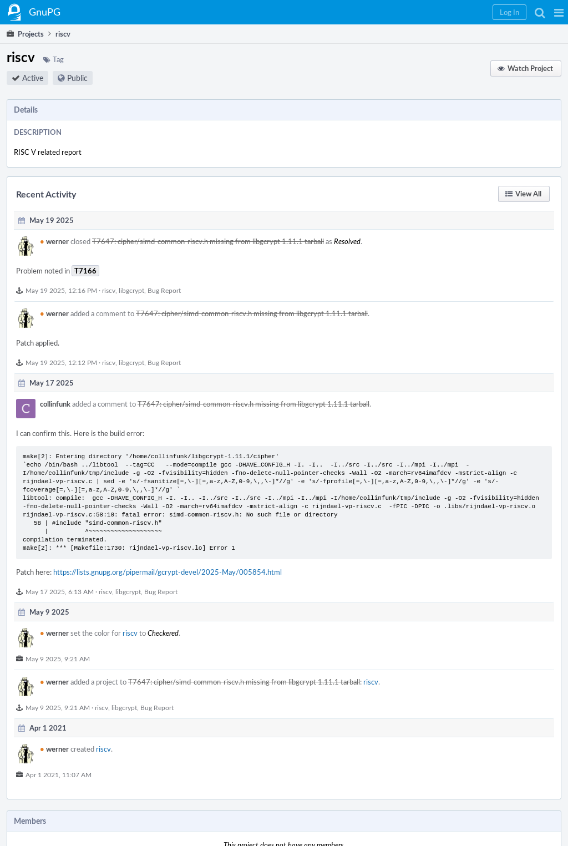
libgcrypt (131, 290)
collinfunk (55, 404)
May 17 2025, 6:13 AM (60, 591)
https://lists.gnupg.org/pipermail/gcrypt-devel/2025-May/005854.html (167, 572)
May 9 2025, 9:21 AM (58, 658)
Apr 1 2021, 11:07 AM (59, 774)
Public (77, 78)
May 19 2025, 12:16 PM (61, 290)
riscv (108, 290)
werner (54, 241)
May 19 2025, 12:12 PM (61, 362)
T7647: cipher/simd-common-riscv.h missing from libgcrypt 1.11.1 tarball (208, 241)
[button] (559, 12)
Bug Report (164, 290)
